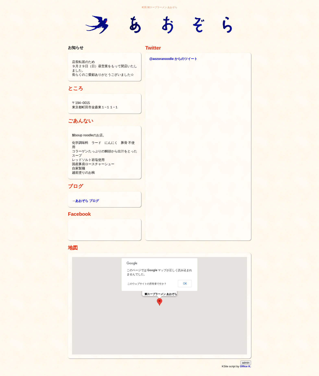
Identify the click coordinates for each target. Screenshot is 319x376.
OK (185, 283)
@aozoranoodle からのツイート (173, 59)
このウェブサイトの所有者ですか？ (146, 283)
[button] (159, 302)
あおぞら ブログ (87, 201)
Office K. (245, 366)
